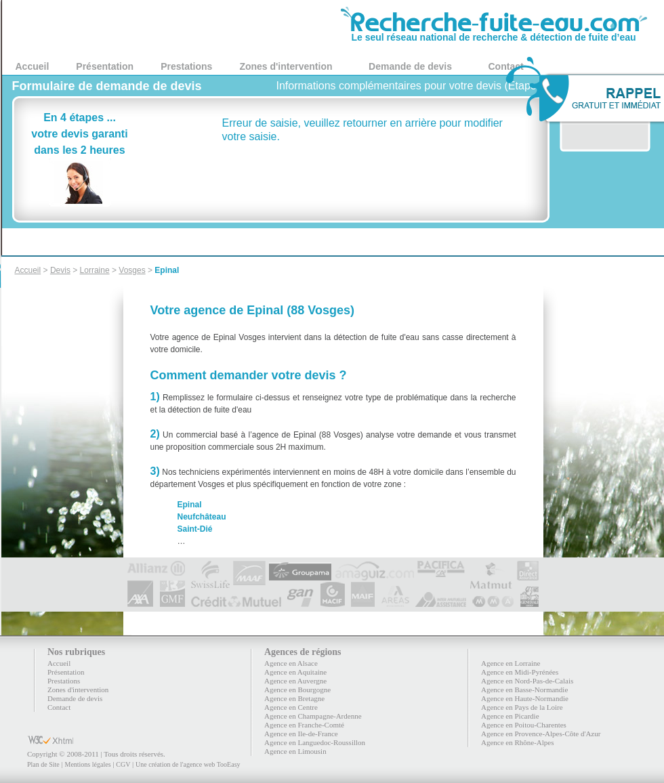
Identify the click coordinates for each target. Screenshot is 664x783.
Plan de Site (43, 764)
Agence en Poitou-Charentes (523, 725)
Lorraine (95, 270)
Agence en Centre (291, 707)
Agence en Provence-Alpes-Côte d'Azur (540, 733)
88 (61, 27)
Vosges (132, 270)
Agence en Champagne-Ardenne (313, 716)
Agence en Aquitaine (295, 672)
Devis (60, 270)
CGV (123, 764)
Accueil (32, 66)
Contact (58, 707)
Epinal (166, 270)
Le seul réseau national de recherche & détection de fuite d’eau (494, 32)
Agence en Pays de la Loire (522, 707)
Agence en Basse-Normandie (524, 689)
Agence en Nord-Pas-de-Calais (527, 681)
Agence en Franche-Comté (304, 725)
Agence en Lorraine (510, 663)
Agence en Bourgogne (297, 689)
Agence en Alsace (291, 663)
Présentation (104, 66)
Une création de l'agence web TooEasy (188, 764)
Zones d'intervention (285, 66)
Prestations (186, 66)
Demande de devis (410, 66)
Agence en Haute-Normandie (524, 698)
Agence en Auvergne (295, 681)
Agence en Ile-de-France (301, 733)
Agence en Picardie (510, 716)
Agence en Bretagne (294, 698)
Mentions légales (87, 764)
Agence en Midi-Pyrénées (519, 672)
